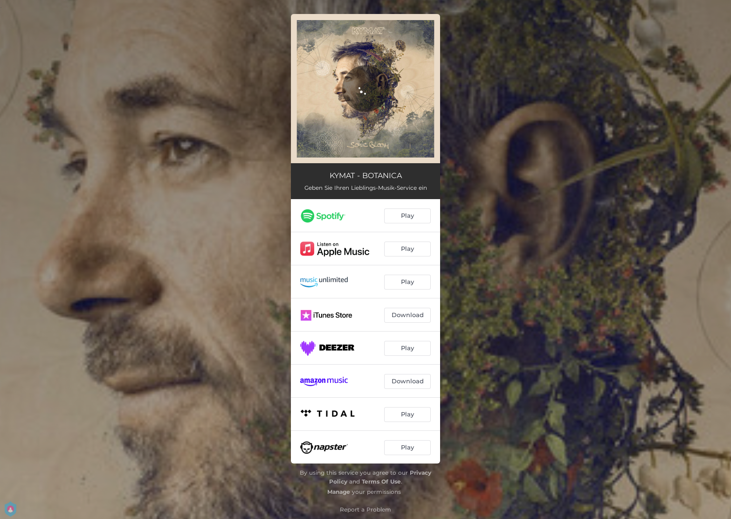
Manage (338, 491)
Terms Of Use (381, 481)
